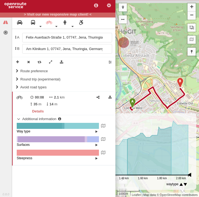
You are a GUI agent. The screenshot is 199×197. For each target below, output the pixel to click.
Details (38, 111)
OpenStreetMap (170, 194)
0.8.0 (5, 194)
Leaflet (136, 194)
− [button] (192, 15)
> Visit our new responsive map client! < (58, 14)
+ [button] (192, 7)
